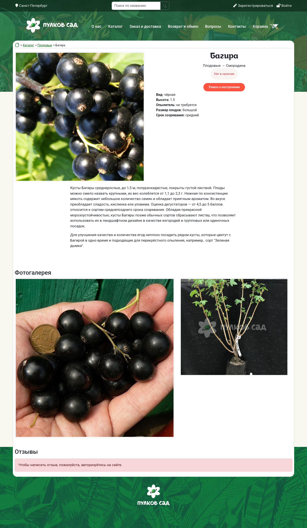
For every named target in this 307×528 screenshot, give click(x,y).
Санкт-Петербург (31, 5)
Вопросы (213, 26)
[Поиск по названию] (136, 6)
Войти (284, 5)
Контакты (237, 26)
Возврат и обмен (183, 26)
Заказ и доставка (145, 26)
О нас (96, 26)
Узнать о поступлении (224, 87)
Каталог (115, 26)
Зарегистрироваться (253, 5)
